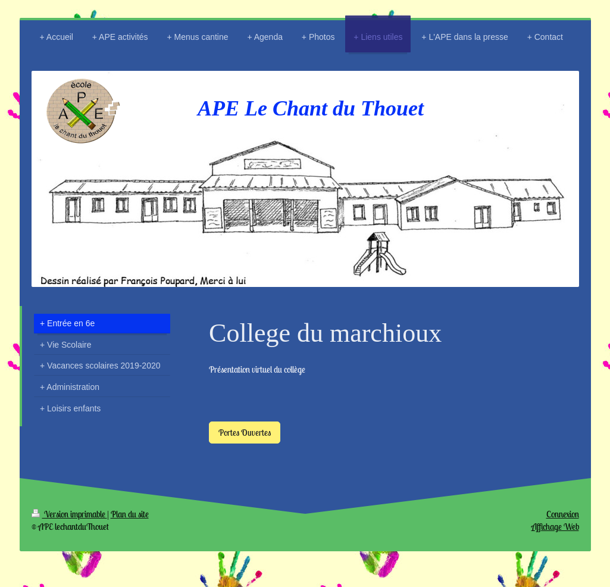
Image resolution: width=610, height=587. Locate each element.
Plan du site (130, 514)
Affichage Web (555, 526)
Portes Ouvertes (244, 432)
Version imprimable (69, 514)
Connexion (562, 514)
